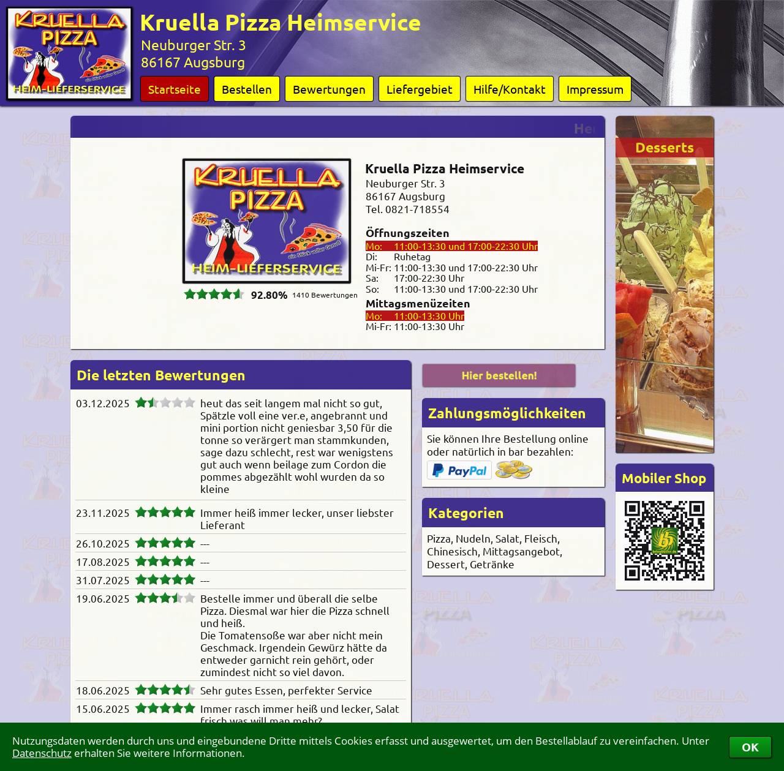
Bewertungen (329, 88)
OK (750, 746)
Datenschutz (42, 753)
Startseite (174, 88)
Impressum (595, 88)
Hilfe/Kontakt (509, 88)
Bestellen (247, 88)
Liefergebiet (419, 88)
